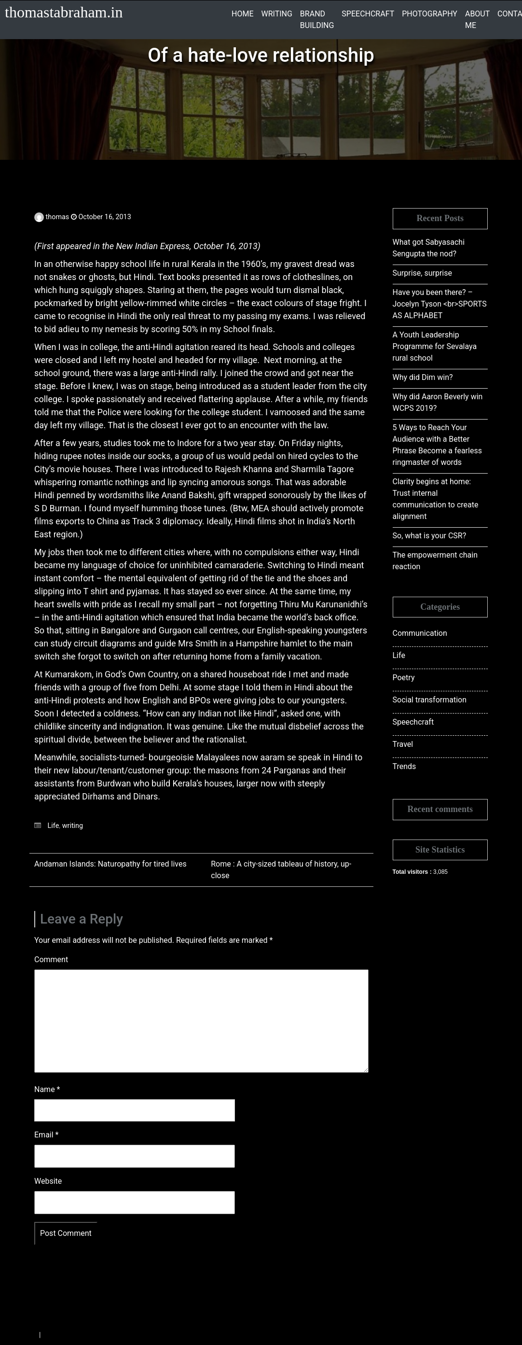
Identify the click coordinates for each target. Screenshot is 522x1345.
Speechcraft (413, 722)
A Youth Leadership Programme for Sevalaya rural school (435, 346)
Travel (403, 744)
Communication (420, 633)
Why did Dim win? (423, 377)
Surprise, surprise (422, 273)
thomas (57, 217)
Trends (404, 766)
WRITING (276, 13)
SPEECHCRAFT (368, 13)
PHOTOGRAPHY (429, 13)
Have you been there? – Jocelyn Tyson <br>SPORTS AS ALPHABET (440, 304)
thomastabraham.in (64, 12)
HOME (242, 13)
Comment (51, 959)
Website (48, 1181)
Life (53, 826)
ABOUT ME (477, 19)
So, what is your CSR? (430, 535)
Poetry (404, 677)
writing (72, 826)
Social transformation (430, 699)
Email (46, 1134)
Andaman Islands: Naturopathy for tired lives (110, 864)
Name (47, 1089)
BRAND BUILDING (317, 19)
